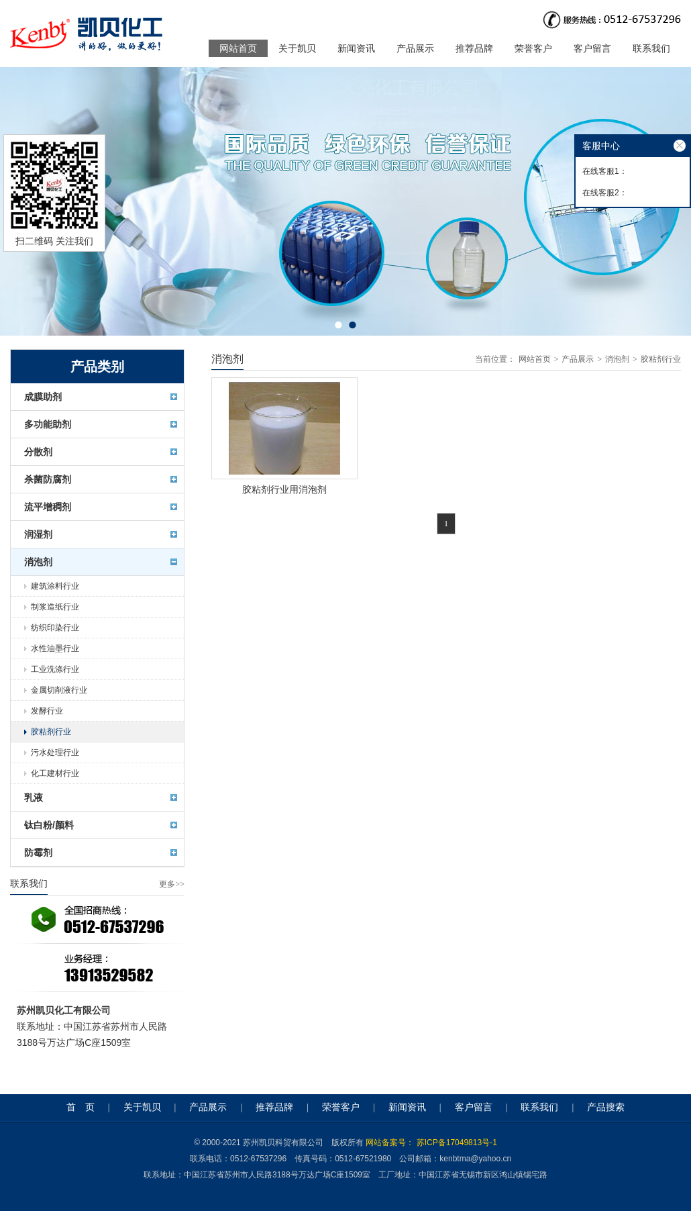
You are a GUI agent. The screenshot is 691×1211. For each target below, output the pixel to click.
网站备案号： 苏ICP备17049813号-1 (431, 1142)
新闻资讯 (356, 48)
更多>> (171, 884)
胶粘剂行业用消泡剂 (284, 489)
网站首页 (238, 48)
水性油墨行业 (55, 648)
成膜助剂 (43, 396)
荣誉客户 (533, 48)
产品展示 (415, 48)
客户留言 (592, 48)
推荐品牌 (474, 48)
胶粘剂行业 (51, 731)
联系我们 (651, 48)
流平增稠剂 (47, 506)
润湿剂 (38, 534)
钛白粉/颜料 (49, 825)
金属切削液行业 (59, 690)
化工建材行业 (55, 773)
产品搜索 (606, 1107)
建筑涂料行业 (55, 586)
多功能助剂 (47, 424)
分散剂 (38, 451)
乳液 (33, 797)
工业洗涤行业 (55, 669)
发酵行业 (47, 711)
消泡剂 (38, 561)
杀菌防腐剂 (47, 479)
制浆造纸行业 (55, 607)
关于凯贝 (297, 48)
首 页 (80, 1107)
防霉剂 (38, 852)
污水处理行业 (55, 752)
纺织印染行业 (55, 627)
